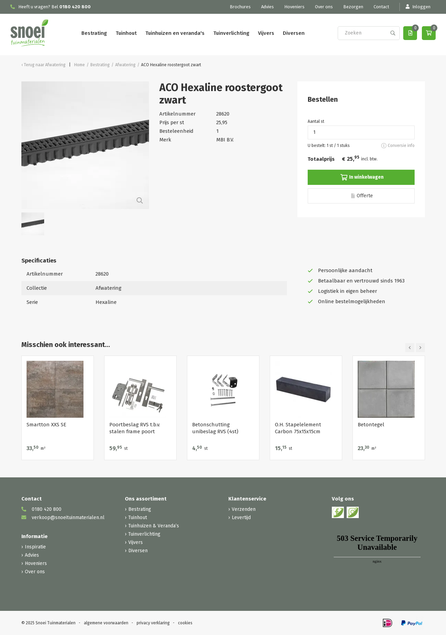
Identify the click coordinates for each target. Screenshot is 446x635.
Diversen (294, 33)
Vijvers (266, 33)
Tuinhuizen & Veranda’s (153, 526)
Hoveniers (294, 6)
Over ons (324, 6)
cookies (185, 623)
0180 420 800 (75, 6)
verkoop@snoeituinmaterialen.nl (63, 517)
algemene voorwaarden (106, 623)
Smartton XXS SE (46, 424)
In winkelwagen (362, 177)
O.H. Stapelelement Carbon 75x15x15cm (298, 428)
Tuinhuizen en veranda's (175, 33)
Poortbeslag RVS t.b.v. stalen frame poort (134, 428)
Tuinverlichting (231, 33)
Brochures (240, 6)
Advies (267, 6)
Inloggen (417, 6)
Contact (381, 6)
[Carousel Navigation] (415, 347)
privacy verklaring (153, 623)
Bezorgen (353, 6)
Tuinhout (126, 33)
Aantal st (316, 121)
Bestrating (94, 33)
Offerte (362, 196)
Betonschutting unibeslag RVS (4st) (215, 428)
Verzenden (244, 509)
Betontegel (371, 424)
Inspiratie (35, 547)
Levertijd (241, 517)
